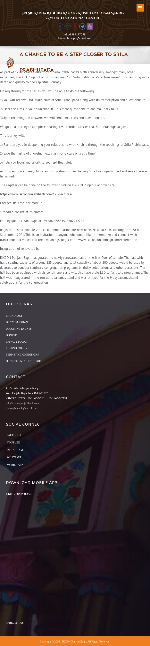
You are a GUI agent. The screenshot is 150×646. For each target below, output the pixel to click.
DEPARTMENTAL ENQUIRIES (24, 361)
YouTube (13, 442)
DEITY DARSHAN (17, 322)
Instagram (15, 450)
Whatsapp (14, 457)
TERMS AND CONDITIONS (22, 354)
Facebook (14, 435)
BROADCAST (14, 315)
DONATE (11, 335)
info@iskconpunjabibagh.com (22, 403)
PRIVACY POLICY (17, 341)
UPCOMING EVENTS (19, 328)
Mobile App (15, 464)
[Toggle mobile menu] (140, 8)
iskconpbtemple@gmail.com (75, 38)
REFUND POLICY (16, 348)
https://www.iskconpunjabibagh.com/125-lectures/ (36, 194)
